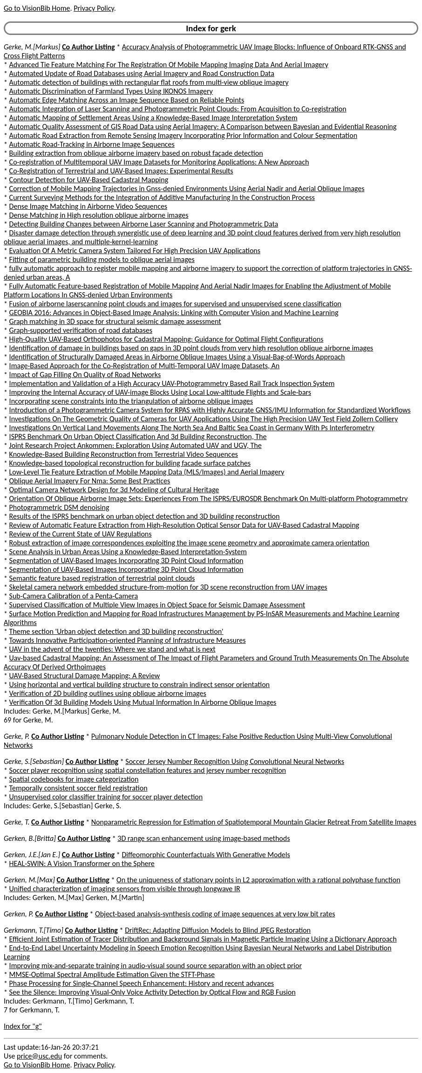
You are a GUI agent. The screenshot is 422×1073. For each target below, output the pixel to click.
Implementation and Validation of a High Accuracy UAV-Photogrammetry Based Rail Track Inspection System (172, 383)
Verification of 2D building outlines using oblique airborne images (107, 693)
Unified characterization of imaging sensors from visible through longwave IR (124, 888)
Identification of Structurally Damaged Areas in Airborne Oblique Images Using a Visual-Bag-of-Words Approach (177, 356)
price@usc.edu (39, 1056)
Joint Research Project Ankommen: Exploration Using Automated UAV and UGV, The (135, 445)
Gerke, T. (16, 822)
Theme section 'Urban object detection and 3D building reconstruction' (116, 631)
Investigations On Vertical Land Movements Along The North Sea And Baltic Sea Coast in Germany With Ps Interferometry (191, 427)
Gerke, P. (17, 736)
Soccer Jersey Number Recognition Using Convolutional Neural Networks (234, 761)
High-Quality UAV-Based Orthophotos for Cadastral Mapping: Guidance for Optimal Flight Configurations (166, 339)
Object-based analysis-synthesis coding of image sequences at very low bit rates (215, 913)
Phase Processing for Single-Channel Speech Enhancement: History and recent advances (141, 983)
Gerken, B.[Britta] (30, 838)
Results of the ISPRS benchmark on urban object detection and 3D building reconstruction (144, 516)
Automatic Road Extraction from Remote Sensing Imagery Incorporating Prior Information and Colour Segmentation (183, 135)
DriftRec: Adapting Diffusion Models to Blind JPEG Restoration (218, 930)
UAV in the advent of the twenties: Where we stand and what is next (112, 649)
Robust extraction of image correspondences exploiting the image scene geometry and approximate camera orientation (189, 542)
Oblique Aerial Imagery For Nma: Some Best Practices (89, 480)
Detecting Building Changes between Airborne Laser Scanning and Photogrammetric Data (144, 224)
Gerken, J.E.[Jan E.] (32, 854)
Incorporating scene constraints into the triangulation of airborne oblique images (131, 401)
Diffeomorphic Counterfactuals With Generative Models (206, 854)
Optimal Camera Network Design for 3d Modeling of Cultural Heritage (114, 489)
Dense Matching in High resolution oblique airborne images (99, 215)
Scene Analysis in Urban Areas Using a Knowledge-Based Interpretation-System (128, 551)
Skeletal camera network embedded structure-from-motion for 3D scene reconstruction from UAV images (168, 587)
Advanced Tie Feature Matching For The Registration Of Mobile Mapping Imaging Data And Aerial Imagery (168, 64)
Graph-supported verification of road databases (80, 330)
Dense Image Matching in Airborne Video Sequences (88, 206)
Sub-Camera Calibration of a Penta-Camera (73, 596)
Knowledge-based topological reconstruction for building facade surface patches (130, 463)
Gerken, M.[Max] (29, 879)
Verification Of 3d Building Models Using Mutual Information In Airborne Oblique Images (143, 702)
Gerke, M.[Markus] (32, 46)
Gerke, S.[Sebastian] (34, 761)
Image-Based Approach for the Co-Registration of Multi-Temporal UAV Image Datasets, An (144, 365)
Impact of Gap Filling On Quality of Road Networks (85, 374)
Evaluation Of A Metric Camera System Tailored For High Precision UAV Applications (134, 250)
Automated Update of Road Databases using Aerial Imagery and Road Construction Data (141, 73)
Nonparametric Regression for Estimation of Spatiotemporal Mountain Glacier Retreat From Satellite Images (253, 822)
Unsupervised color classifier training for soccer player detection (106, 796)
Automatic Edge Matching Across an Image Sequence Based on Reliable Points (127, 100)
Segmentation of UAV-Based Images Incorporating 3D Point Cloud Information (126, 560)
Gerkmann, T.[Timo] (33, 930)
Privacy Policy (94, 8)
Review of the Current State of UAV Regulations (80, 534)
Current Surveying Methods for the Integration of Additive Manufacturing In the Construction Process (162, 197)
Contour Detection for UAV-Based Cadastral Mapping (89, 179)
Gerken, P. (19, 913)
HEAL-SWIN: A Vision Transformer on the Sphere (82, 863)
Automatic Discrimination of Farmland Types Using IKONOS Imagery (111, 91)
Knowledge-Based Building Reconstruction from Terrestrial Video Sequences (123, 454)
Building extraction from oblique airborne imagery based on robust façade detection (136, 153)
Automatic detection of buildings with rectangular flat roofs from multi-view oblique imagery (149, 82)
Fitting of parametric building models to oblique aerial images (102, 259)
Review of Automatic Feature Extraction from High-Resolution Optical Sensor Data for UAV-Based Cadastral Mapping (184, 525)
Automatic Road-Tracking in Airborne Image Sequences (92, 144)
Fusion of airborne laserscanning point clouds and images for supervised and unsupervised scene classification (175, 303)
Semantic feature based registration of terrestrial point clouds (102, 578)
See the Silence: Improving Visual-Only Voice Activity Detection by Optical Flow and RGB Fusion (152, 992)
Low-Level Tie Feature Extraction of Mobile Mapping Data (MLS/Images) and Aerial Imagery (147, 472)
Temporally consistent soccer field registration (78, 788)
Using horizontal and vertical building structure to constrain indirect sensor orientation (139, 684)
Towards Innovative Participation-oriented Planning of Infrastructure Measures (127, 640)
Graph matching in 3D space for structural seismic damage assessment (115, 321)
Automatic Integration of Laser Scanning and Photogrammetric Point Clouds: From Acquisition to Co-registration (178, 108)
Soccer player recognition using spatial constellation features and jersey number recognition (147, 770)
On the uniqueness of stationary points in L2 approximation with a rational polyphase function (258, 879)
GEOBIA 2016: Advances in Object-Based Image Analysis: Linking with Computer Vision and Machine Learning (174, 312)
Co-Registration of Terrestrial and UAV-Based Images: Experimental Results (121, 170)
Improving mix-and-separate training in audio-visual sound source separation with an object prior (155, 965)
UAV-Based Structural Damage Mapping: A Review (84, 675)
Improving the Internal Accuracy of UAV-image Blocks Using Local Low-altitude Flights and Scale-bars (160, 392)
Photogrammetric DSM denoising (59, 507)
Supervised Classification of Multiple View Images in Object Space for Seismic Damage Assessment (157, 604)
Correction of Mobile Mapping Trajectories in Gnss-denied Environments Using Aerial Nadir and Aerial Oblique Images (187, 188)
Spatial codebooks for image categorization (74, 779)
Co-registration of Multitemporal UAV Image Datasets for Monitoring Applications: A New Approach (159, 162)
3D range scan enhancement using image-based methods (203, 838)
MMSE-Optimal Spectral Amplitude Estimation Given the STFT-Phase (112, 974)
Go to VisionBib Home (37, 8)
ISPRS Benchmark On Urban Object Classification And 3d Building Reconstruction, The (138, 436)
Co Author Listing (88, 46)
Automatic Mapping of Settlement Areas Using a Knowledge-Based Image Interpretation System (153, 117)
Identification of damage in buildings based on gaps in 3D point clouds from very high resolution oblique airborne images (191, 348)
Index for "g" (23, 1026)
